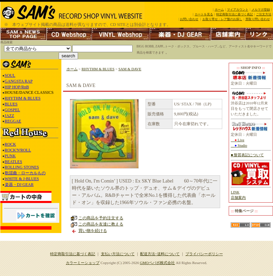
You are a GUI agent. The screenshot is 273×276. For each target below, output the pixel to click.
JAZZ (9, 115)
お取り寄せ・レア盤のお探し (222, 19)
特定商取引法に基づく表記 (234, 14)
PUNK (10, 156)
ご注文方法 (263, 14)
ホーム (219, 9)
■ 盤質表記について (247, 155)
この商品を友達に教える (100, 224)
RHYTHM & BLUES (23, 98)
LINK (235, 192)
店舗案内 (238, 198)
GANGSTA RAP (19, 81)
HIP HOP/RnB (17, 87)
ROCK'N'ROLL (18, 150)
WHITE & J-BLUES (22, 178)
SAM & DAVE (130, 69)
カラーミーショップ (83, 263)
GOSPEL (12, 109)
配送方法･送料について (160, 254)
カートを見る (204, 14)
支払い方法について (118, 254)
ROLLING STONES (22, 167)
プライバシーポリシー (204, 254)
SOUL (10, 75)
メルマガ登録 (261, 9)
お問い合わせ (189, 19)
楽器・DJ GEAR (19, 184)
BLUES (11, 104)
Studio (239, 145)
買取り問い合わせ (257, 19)
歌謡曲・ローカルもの (25, 173)
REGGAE (13, 121)
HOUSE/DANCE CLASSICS (29, 92)
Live (237, 140)
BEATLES (13, 161)
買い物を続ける (92, 230)
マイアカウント (237, 9)
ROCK (10, 144)
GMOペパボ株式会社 (157, 263)
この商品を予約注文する (100, 218)
